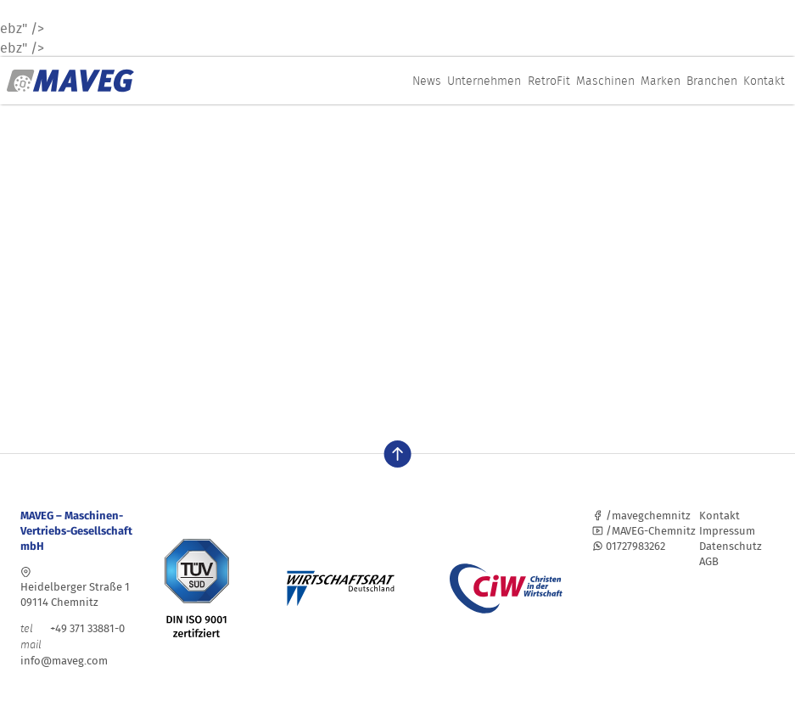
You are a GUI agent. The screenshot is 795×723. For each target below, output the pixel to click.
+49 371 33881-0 (72, 628)
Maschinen (605, 80)
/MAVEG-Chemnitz (644, 531)
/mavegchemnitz (641, 515)
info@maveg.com (64, 661)
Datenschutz (730, 546)
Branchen (711, 80)
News (426, 80)
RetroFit (549, 80)
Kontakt (764, 80)
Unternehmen (484, 80)
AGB (709, 561)
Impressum (727, 531)
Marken (660, 80)
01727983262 (628, 546)
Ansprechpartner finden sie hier (228, 376)
